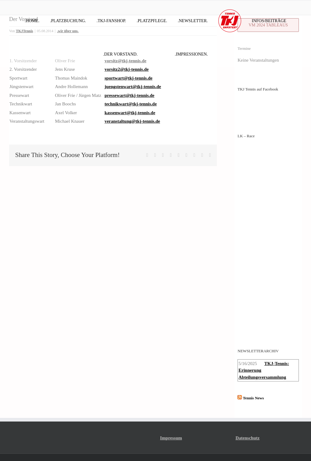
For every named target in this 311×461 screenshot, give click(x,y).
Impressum (171, 423)
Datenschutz (248, 423)
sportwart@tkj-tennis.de (128, 78)
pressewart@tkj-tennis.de (129, 95)
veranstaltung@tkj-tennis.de (132, 121)
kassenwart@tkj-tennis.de (129, 112)
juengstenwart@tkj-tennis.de (132, 86)
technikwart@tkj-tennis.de (130, 103)
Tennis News (253, 383)
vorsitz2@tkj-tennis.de (126, 69)
